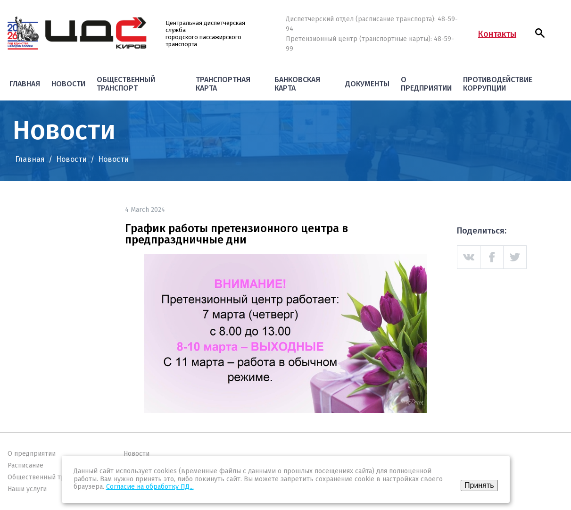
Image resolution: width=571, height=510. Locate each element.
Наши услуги (27, 489)
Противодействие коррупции (497, 83)
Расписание (25, 465)
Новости (68, 83)
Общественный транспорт (126, 83)
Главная (24, 83)
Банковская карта (297, 83)
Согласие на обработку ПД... (150, 487)
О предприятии (426, 83)
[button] (540, 33)
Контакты (497, 34)
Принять (479, 485)
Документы (367, 83)
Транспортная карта (223, 83)
